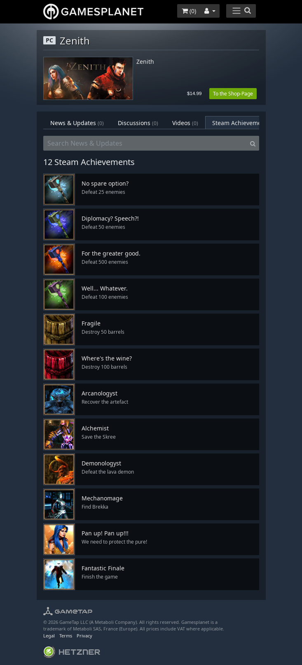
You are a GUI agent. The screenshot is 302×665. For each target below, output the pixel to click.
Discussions (138, 123)
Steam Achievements (246, 123)
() (189, 11)
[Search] (252, 143)
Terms (65, 635)
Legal (49, 635)
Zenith (145, 61)
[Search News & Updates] (145, 143)
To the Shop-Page (233, 93)
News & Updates (77, 123)
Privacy (84, 635)
